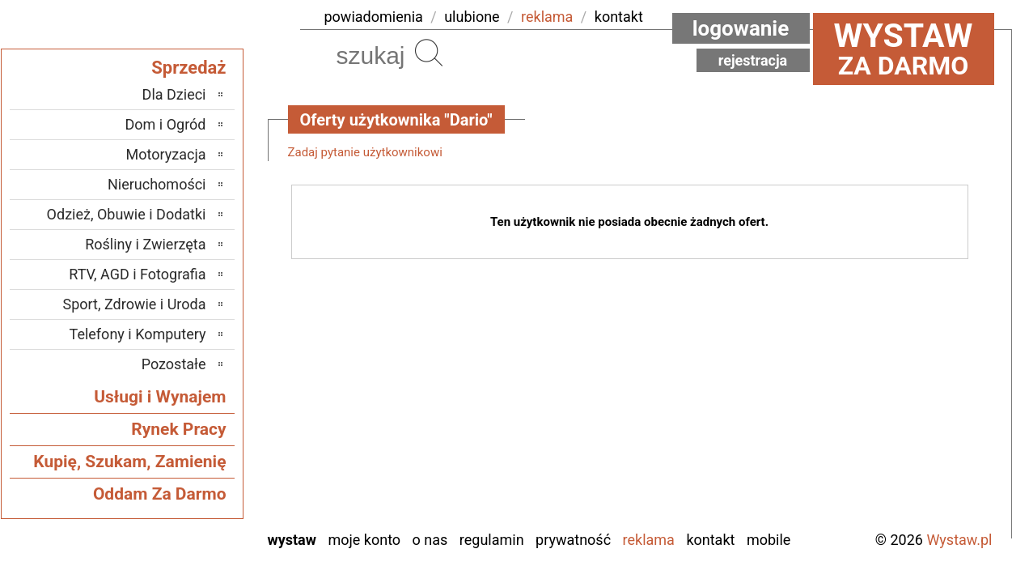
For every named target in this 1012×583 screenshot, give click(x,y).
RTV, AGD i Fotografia (137, 274)
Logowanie (741, 28)
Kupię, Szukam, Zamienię (129, 461)
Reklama (649, 539)
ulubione (471, 16)
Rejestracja (753, 60)
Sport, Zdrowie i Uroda (134, 304)
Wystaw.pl (959, 539)
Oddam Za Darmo (160, 494)
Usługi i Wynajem (160, 396)
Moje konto (364, 539)
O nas (430, 539)
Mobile (768, 539)
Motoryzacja (166, 154)
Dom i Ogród (165, 124)
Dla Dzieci (174, 94)
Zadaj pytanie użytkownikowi (365, 152)
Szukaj (428, 52)
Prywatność (573, 539)
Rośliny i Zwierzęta (145, 244)
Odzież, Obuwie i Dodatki (126, 214)
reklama (547, 16)
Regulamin (491, 539)
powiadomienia (373, 16)
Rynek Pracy (178, 429)
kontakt (619, 16)
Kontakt (710, 539)
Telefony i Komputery (138, 334)
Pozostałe (174, 363)
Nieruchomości (157, 184)
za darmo (903, 48)
